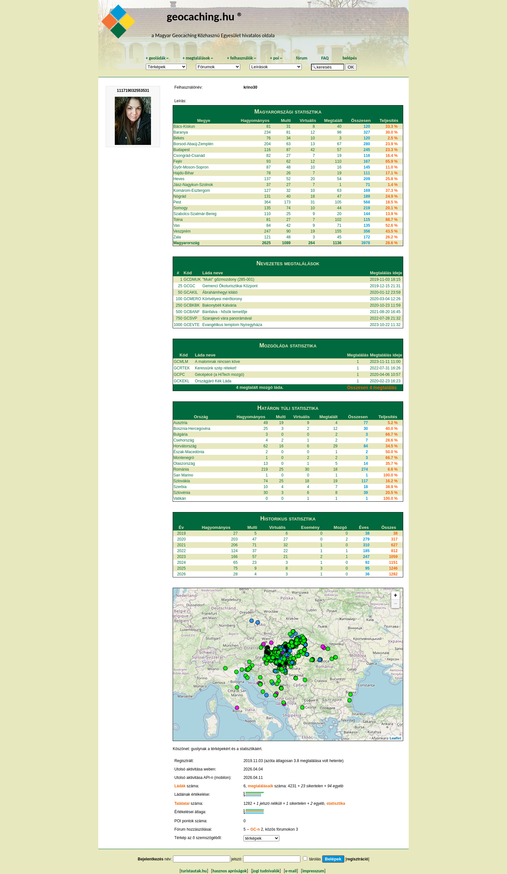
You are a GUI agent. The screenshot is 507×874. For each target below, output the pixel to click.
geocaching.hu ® (205, 16)
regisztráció (357, 859)
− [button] (395, 604)
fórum (301, 58)
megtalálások (198, 58)
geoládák (157, 58)
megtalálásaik (260, 786)
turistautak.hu (194, 871)
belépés (349, 58)
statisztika (335, 803)
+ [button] (395, 595)
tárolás (315, 859)
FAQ (325, 58)
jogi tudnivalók (266, 871)
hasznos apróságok (229, 871)
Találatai (181, 803)
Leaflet (395, 738)
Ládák (180, 786)
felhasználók (241, 58)
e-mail (291, 871)
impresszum (313, 871)
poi (276, 58)
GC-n (255, 829)
